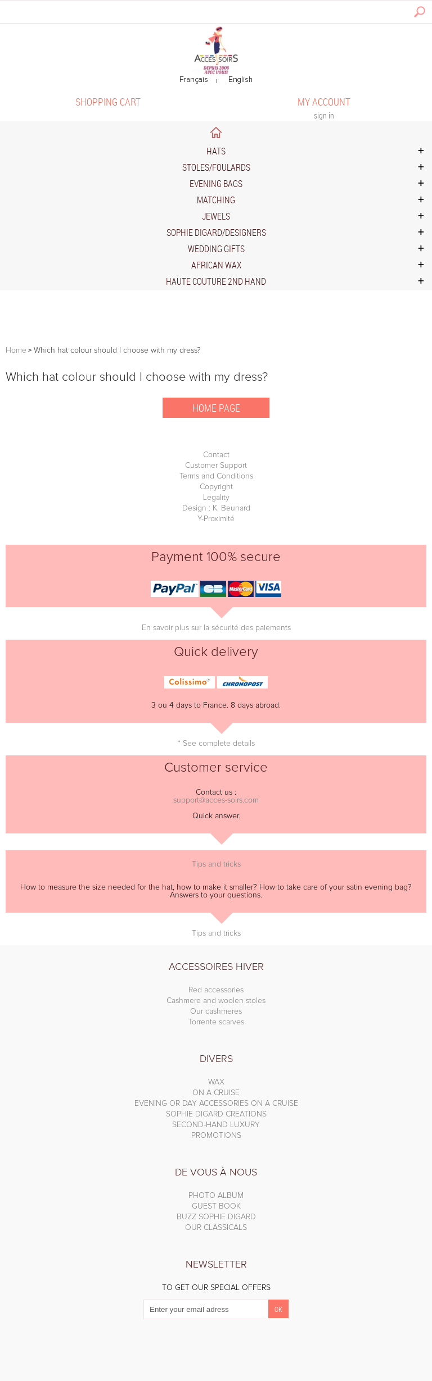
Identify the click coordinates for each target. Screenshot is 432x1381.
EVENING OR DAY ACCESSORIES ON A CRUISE (216, 1103)
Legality (216, 498)
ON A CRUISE (216, 1093)
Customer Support (216, 466)
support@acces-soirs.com (216, 800)
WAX (216, 1082)
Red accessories (216, 990)
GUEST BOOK (216, 1206)
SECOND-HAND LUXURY (216, 1125)
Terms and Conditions (216, 476)
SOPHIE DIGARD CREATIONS (216, 1114)
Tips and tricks (216, 864)
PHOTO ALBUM (216, 1196)
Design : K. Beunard (216, 508)
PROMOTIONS (216, 1136)
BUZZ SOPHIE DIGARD (216, 1217)
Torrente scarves (216, 1022)
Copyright (216, 487)
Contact (216, 455)
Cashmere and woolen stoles (216, 1001)
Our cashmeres (216, 1011)
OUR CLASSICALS (216, 1228)
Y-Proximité (216, 519)
